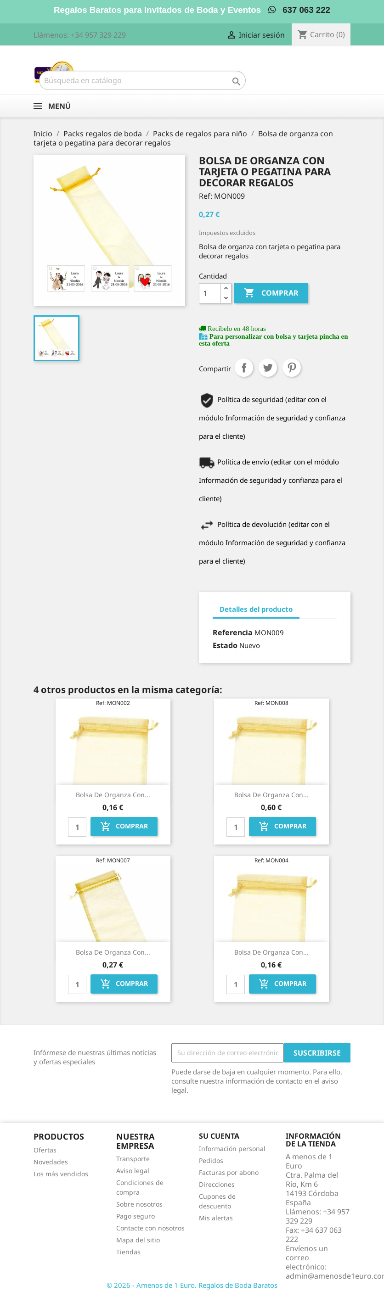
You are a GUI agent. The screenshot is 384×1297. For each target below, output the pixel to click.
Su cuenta (219, 1136)
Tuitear (268, 367)
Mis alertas (216, 1217)
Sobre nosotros (139, 1204)
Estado (225, 645)
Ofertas (45, 1150)
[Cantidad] (210, 293)
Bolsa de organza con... (113, 794)
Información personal (232, 1148)
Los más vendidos (61, 1173)
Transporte (133, 1158)
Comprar (271, 293)
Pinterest (291, 367)
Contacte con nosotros (150, 1228)
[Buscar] (142, 80)
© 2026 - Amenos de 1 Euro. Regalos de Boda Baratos (192, 1285)
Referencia (233, 632)
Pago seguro (135, 1216)
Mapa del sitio (138, 1240)
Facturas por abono (229, 1172)
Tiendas (128, 1251)
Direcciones (217, 1184)
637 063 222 (299, 10)
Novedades (51, 1161)
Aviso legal (132, 1170)
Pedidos (211, 1160)
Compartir (244, 367)
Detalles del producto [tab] (256, 609)
